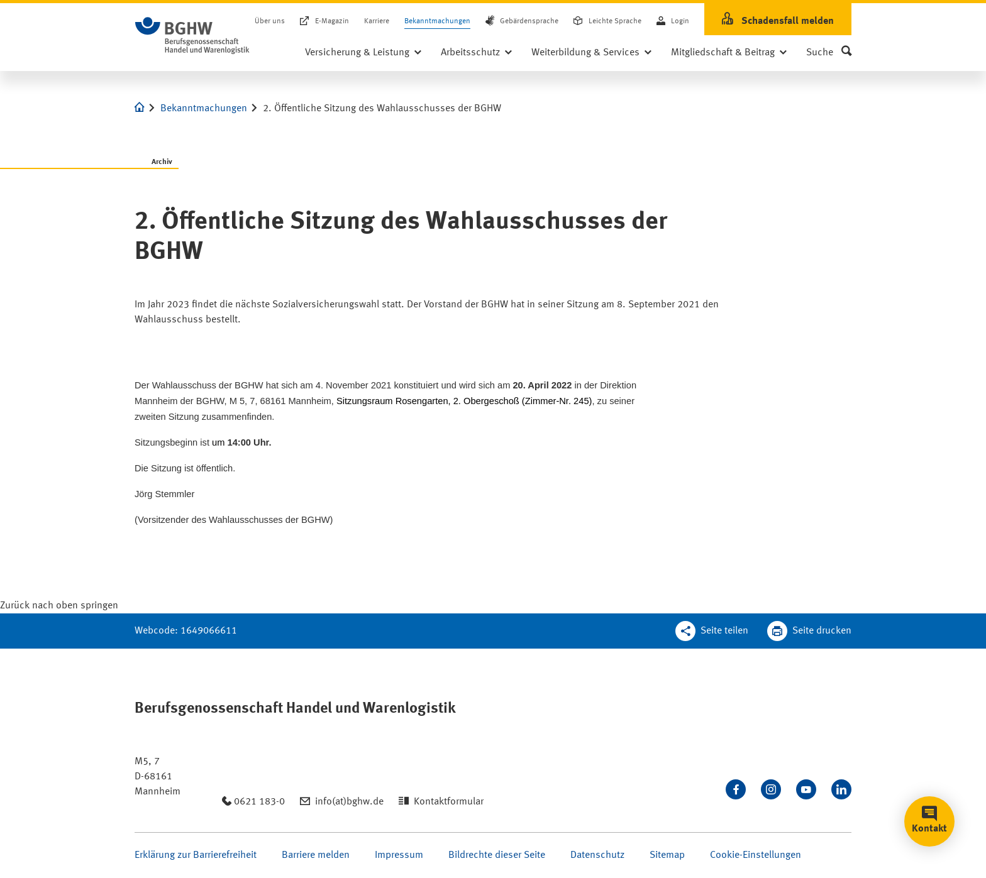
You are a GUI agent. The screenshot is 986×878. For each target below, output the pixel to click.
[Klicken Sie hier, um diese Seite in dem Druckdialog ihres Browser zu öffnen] (809, 631)
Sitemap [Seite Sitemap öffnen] (667, 855)
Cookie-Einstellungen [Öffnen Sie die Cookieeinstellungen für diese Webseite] (755, 855)
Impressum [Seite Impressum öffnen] (399, 855)
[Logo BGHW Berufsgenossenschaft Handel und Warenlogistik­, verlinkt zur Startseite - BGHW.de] (192, 35)
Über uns (270, 21)
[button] (828, 52)
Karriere (376, 21)
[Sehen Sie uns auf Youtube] (806, 789)
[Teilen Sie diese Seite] (711, 631)
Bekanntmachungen (437, 21)
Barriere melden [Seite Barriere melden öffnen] (316, 855)
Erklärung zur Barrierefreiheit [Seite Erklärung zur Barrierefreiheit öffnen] (196, 855)
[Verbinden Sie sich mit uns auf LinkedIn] (841, 789)
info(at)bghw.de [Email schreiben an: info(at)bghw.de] (349, 802)
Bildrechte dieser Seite (496, 855)
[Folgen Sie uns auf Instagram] (771, 789)
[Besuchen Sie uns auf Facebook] (736, 789)
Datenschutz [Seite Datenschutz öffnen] (597, 855)
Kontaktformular (449, 802)
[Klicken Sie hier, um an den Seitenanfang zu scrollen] (59, 606)
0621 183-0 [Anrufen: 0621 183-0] (259, 802)
